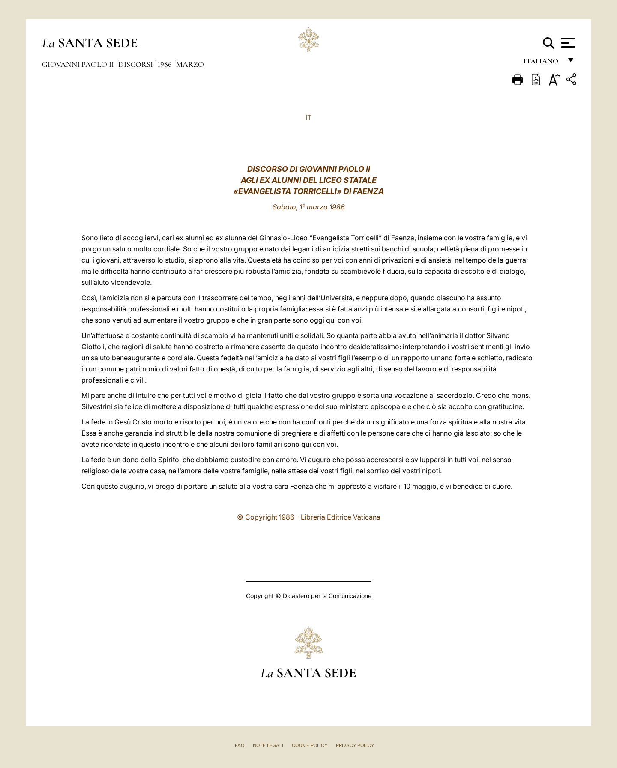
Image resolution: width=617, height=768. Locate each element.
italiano (543, 63)
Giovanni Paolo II (79, 64)
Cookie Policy (309, 745)
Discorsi (136, 64)
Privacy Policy (355, 745)
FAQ (239, 745)
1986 (165, 64)
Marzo (190, 64)
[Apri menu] (567, 43)
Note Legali (268, 745)
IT (308, 117)
